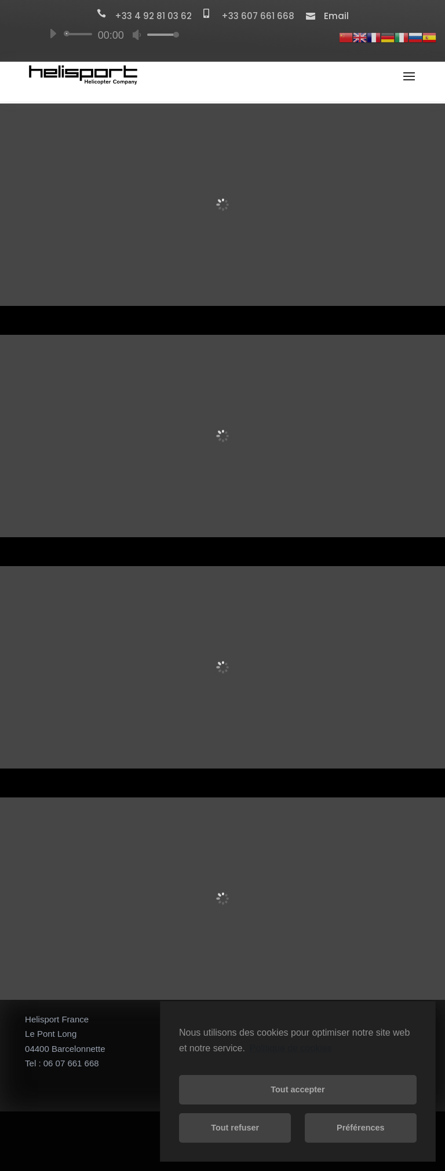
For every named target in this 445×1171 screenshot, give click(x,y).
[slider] (80, 34)
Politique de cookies (290, 1048)
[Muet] (137, 34)
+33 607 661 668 (263, 16)
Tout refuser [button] (235, 1127)
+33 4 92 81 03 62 (159, 16)
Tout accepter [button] (297, 1089)
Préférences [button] (360, 1127)
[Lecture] (52, 33)
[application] (109, 34)
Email (336, 16)
